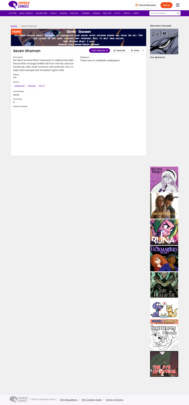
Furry (136, 13)
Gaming (86, 13)
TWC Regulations (68, 399)
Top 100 (12, 13)
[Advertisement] (78, 131)
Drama (63, 13)
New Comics (26, 13)
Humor (96, 13)
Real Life (107, 13)
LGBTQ (126, 13)
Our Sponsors (157, 57)
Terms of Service (114, 399)
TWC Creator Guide (91, 399)
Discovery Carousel (160, 25)
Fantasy (74, 13)
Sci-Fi (41, 86)
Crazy (53, 13)
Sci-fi (117, 13)
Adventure (41, 13)
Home (14, 26)
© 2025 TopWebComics (42, 399)
